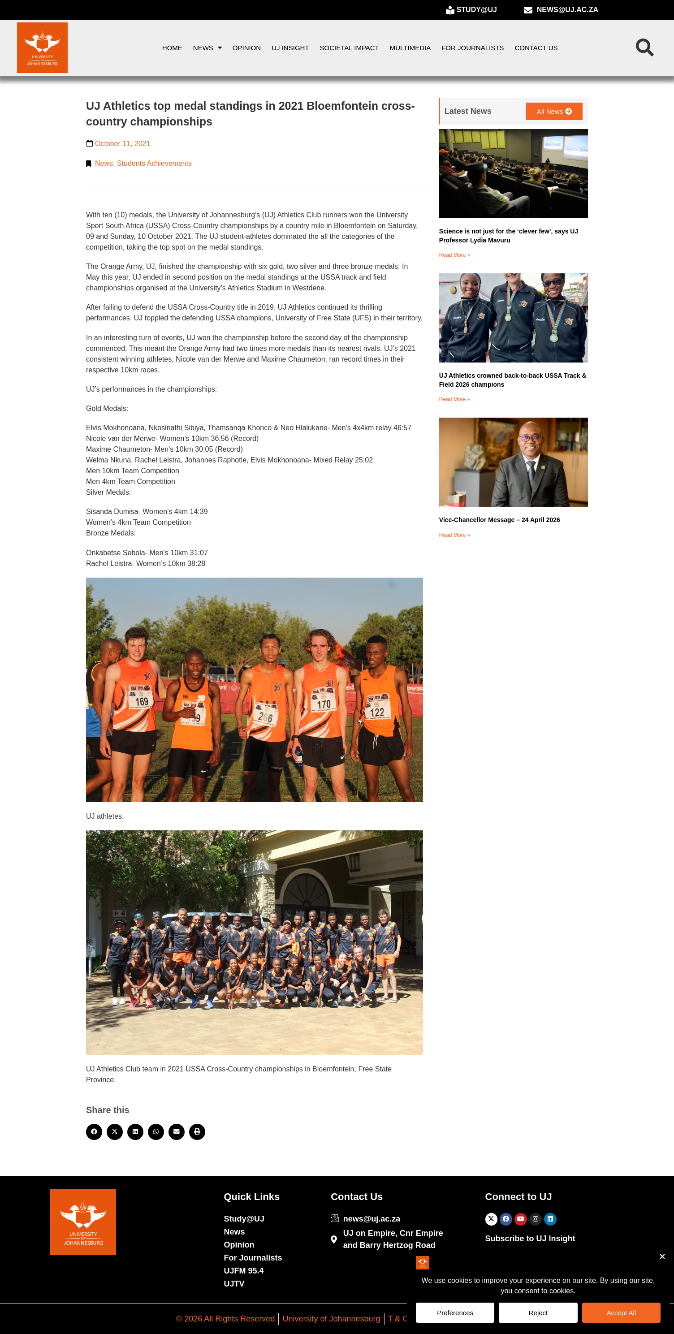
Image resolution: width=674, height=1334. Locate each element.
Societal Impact (349, 48)
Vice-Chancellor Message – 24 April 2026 (499, 519)
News (207, 48)
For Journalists (472, 48)
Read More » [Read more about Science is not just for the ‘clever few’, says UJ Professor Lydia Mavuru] (454, 255)
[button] (645, 48)
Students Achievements (154, 163)
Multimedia (410, 48)
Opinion (247, 48)
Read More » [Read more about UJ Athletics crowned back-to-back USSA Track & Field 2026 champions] (454, 399)
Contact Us (535, 48)
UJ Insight (290, 48)
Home (172, 48)
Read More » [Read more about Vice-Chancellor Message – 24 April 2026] (454, 535)
